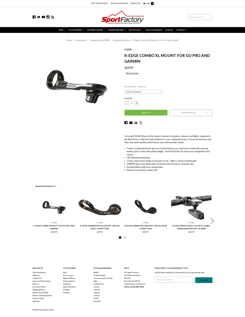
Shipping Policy (39, 289)
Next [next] (212, 221)
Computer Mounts (121, 40)
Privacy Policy (38, 298)
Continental (98, 284)
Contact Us (37, 278)
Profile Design (99, 275)
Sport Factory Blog (40, 292)
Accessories (76, 30)
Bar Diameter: (134, 86)
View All (96, 301)
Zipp (95, 281)
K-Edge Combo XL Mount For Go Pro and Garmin (155, 40)
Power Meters (117, 30)
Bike (62, 30)
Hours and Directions (42, 281)
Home (69, 40)
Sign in (114, 3)
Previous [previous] (33, 221)
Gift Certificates (99, 3)
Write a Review (132, 73)
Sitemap (36, 301)
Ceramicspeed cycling (102, 278)
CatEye (96, 295)
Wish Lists (135, 3)
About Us (36, 275)
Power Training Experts (42, 295)
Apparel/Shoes (96, 30)
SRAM (96, 272)
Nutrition (136, 30)
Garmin (96, 289)
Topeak (96, 292)
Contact (181, 30)
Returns (36, 284)
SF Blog (169, 30)
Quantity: (128, 98)
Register (123, 3)
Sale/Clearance (154, 30)
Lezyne (96, 287)
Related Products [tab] (46, 186)
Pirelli (95, 298)
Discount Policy (39, 287)
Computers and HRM (99, 40)
